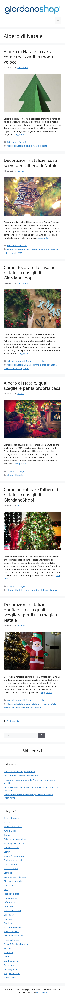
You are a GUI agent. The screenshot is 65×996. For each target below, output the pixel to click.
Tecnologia (9, 965)
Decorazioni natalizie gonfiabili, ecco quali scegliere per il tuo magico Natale (30, 612)
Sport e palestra (11, 960)
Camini (7, 851)
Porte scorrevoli (11, 931)
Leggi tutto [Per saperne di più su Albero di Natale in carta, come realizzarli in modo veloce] (20, 134)
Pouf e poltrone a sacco (15, 935)
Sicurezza (8, 952)
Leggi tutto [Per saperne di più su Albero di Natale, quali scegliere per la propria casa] (20, 463)
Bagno (7, 835)
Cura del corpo (11, 864)
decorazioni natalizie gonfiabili (18, 707)
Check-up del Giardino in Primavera (21, 775)
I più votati (9, 885)
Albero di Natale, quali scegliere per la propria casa (32, 385)
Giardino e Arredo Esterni (16, 876)
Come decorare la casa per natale (40, 364)
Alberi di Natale (11, 818)
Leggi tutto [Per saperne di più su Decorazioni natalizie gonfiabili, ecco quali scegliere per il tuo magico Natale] (46, 692)
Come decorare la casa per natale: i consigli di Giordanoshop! (30, 272)
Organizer (9, 914)
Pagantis (8, 918)
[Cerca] (41, 735)
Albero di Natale (15, 145)
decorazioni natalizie (48, 249)
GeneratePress (42, 992)
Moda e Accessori (12, 910)
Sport (6, 956)
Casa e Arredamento (14, 856)
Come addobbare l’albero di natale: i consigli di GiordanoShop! (31, 495)
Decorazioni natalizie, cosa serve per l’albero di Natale (30, 162)
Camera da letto (11, 847)
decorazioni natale (13, 368)
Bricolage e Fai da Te (17, 142)
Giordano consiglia (35, 361)
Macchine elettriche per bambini (19, 771)
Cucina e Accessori (13, 860)
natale (7, 253)
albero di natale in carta (35, 145)
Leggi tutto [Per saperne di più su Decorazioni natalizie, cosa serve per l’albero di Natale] (43, 237)
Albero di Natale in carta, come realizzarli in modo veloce (29, 57)
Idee (6, 889)
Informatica (9, 902)
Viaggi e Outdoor (12, 973)
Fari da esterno (11, 868)
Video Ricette (10, 977)
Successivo (16, 721)
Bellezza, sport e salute (15, 839)
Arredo (7, 822)
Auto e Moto (10, 830)
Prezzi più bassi (11, 939)
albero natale (30, 249)
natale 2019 (16, 253)
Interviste (8, 906)
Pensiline (8, 923)
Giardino (8, 872)
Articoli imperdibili (16, 361)
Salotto (7, 948)
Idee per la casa (11, 893)
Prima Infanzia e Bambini (16, 944)
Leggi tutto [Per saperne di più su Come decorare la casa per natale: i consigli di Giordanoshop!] (23, 353)
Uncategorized (11, 969)
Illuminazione (10, 897)
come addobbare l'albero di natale (40, 590)
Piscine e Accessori (13, 927)
